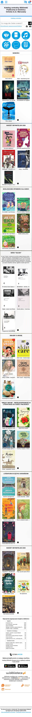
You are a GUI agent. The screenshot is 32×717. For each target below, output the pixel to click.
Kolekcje (19, 26)
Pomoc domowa (9, 637)
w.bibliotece (15, 678)
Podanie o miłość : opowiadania (12, 628)
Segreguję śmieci (9, 646)
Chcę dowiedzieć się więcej (8, 712)
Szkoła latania (8, 634)
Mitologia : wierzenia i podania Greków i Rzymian (15, 627)
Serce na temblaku (9, 625)
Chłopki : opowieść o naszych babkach (13, 632)
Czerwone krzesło (9, 644)
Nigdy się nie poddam (10, 648)
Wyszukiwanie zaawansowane (8, 26)
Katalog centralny (16, 18)
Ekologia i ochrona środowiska (12, 645)
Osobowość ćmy (9, 622)
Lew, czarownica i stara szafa (11, 624)
